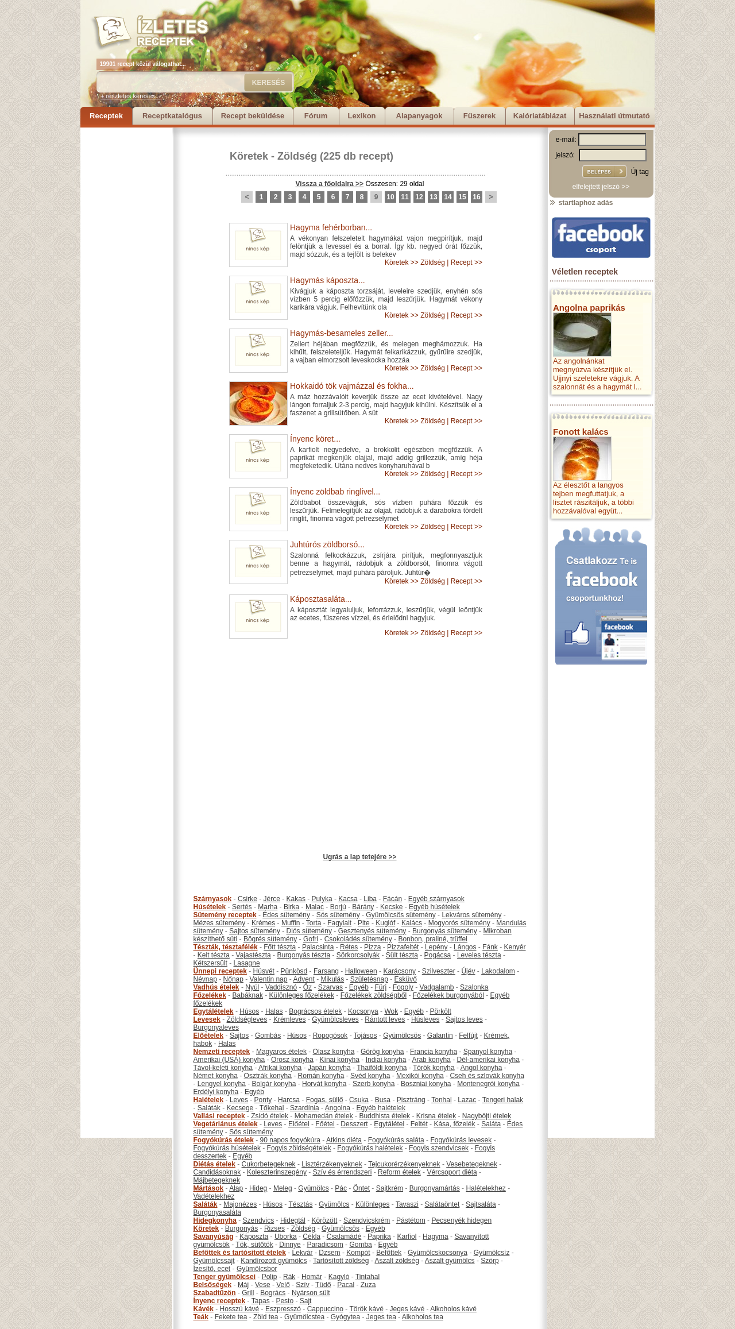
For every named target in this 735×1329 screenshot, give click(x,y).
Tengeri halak (502, 1100)
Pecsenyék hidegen (461, 1220)
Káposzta (253, 1237)
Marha (267, 907)
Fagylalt (339, 923)
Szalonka (474, 987)
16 (476, 197)
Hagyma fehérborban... (331, 227)
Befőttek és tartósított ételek (240, 1253)
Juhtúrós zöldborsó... (327, 544)
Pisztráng (411, 1100)
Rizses (274, 1228)
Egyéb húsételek (434, 907)
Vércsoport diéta (452, 1172)
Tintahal (367, 1277)
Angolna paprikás (589, 307)
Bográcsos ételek (315, 1011)
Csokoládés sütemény (358, 939)
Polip (269, 1277)
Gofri (310, 939)
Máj (243, 1285)
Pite (364, 923)
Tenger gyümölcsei (225, 1277)
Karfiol (406, 1237)
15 (462, 197)
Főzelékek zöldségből (374, 995)
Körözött (325, 1220)
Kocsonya (363, 1011)
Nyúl (252, 987)
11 (404, 197)
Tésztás (300, 1204)
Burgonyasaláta (217, 1212)
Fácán (392, 899)
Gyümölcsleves (335, 1019)
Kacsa (347, 899)
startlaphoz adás (581, 203)
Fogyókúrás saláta (396, 1140)
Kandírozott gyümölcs (274, 1261)
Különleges (372, 1204)
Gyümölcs (313, 1188)
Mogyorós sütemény (459, 923)
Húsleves (425, 1019)
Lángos (465, 947)
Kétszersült (210, 963)
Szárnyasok (213, 899)
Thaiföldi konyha (382, 1068)
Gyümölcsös (402, 1035)
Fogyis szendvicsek (439, 1148)
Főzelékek (210, 995)
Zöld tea (265, 1317)
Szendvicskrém (366, 1220)
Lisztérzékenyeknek (331, 1164)
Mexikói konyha (420, 1076)
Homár (311, 1277)
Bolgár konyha (274, 1084)
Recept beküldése (253, 115)
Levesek (207, 1019)
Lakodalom (498, 971)
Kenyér (515, 947)
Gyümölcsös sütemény (400, 915)
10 (390, 197)
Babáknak (248, 995)
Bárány (363, 907)
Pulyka (322, 899)
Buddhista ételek (384, 1116)
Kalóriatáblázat (539, 115)
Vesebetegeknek (471, 1164)
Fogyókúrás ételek (224, 1140)
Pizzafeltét (403, 947)
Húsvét (263, 971)
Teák (201, 1317)
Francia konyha (433, 1052)
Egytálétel (389, 1124)
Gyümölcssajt (214, 1261)
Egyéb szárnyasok (436, 899)
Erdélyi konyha (216, 1092)
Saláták (209, 1108)
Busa (382, 1100)
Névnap (205, 979)
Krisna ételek (436, 1116)
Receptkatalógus (172, 115)
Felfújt (468, 1035)
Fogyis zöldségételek (299, 1148)
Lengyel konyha (222, 1084)
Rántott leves (385, 1019)
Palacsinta (318, 947)
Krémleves (289, 1019)
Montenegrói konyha (488, 1084)
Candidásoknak (217, 1172)
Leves (239, 1100)
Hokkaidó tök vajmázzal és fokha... (352, 386)
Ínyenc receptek (220, 1301)
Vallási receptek (219, 1116)
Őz (307, 987)
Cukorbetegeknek (269, 1164)
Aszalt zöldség (396, 1261)
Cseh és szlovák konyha (487, 1076)
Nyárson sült (311, 1293)
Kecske (391, 907)
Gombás (268, 1035)
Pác (341, 1188)
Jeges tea (381, 1317)
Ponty (263, 1100)
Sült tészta (402, 955)
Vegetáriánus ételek (226, 1124)
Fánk (490, 947)
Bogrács (272, 1293)
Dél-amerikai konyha (488, 1060)
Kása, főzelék (454, 1124)
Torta (314, 923)
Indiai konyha (386, 1060)
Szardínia (304, 1108)
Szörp (489, 1261)
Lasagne (247, 963)
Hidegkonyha (215, 1220)
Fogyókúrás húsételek (227, 1148)
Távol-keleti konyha (223, 1068)
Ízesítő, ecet (212, 1269)
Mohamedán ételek (324, 1116)
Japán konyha (329, 1068)
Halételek (209, 1100)
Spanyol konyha (487, 1052)
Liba (370, 899)
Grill (248, 1293)
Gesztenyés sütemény (372, 931)
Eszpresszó (283, 1309)
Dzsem (329, 1253)
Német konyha (216, 1076)
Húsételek (210, 907)
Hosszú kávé (240, 1309)
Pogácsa (437, 955)
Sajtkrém (389, 1188)
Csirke (247, 899)
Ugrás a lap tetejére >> (359, 857)
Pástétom (410, 1220)
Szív (302, 1285)
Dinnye (289, 1245)
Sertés (242, 907)
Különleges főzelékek (301, 995)
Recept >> (466, 262)
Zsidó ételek (269, 1116)
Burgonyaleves (216, 1027)
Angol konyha (481, 1068)
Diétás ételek (214, 1164)
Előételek (209, 1035)
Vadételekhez (214, 1196)
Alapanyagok (419, 115)
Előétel (299, 1124)
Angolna (337, 1108)
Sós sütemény (338, 915)
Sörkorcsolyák (358, 955)
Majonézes (240, 1204)
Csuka (359, 1100)
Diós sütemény (309, 931)
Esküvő (405, 979)
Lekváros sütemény (471, 915)
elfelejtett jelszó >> (600, 187)
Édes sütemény (286, 915)
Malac (314, 907)
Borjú (338, 907)
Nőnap (233, 979)
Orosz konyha (292, 1060)
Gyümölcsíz (492, 1253)
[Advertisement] (126, 300)
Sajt (306, 1301)
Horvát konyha (324, 1084)
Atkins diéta (344, 1140)
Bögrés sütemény (270, 939)
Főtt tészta (280, 947)
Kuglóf (385, 923)
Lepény (436, 947)
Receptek (106, 115)
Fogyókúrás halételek (370, 1148)
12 (419, 197)
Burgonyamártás (434, 1188)
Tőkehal (272, 1108)
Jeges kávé (406, 1309)
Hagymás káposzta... (327, 280)
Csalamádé (344, 1237)
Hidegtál (292, 1220)
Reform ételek (399, 1172)
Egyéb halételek (381, 1108)
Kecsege (240, 1108)
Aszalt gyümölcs (450, 1261)
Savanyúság (214, 1237)
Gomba (360, 1245)
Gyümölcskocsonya (437, 1253)
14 (447, 197)
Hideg (258, 1188)
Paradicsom (325, 1245)
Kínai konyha (339, 1060)
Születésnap (369, 979)
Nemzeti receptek (222, 1052)
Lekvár (302, 1253)
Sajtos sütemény (254, 931)
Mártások (209, 1188)
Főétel (324, 1124)
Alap (236, 1188)
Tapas (261, 1301)
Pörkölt (440, 1011)
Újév (468, 971)
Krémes (263, 923)
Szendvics (258, 1220)
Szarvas (330, 987)
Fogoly (403, 987)
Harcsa (289, 1100)
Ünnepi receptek (220, 971)
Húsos (249, 1011)
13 (433, 197)
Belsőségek (213, 1285)
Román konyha (321, 1076)
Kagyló (339, 1277)
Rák (289, 1277)
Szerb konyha (373, 1084)
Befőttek (388, 1253)
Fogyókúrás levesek (461, 1140)
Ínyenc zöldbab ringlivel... (335, 491)
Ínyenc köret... (315, 438)
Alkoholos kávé (453, 1309)
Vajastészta (253, 955)
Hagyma (435, 1237)
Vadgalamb (437, 987)
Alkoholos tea (422, 1317)
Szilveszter (438, 971)
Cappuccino (325, 1309)
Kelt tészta (214, 955)
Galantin (440, 1035)
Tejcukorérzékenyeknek (404, 1164)
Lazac (467, 1100)
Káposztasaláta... (320, 599)
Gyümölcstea (304, 1317)
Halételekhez (485, 1188)
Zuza (368, 1285)
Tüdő (323, 1285)
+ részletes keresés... (130, 95)
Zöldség (297, 156)
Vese (262, 1285)
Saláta (491, 1124)
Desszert (354, 1124)
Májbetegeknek (217, 1180)
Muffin (290, 923)
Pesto (284, 1301)
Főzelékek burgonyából (448, 995)
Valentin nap (269, 979)
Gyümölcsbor (257, 1269)
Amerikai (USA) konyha (229, 1060)
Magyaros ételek (281, 1052)
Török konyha (434, 1068)
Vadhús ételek (216, 987)
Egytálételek (214, 1011)
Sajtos (239, 1035)
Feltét (419, 1124)
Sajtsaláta (481, 1204)
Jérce (272, 899)
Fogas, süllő (324, 1100)
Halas (274, 1011)
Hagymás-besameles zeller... (341, 333)
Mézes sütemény (220, 923)
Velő (282, 1285)
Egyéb (359, 987)
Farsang (326, 971)
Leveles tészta (479, 955)
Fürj (380, 987)
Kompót (358, 1253)
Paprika (379, 1237)
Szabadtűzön (215, 1293)
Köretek (249, 156)
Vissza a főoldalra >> (330, 184)
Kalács (411, 923)
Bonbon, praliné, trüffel (432, 939)
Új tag (640, 172)
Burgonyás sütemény (444, 931)
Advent (303, 979)
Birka (291, 907)
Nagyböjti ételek (486, 1116)
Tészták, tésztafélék (226, 947)
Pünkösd (294, 971)
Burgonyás (241, 1228)
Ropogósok (330, 1035)
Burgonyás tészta (303, 955)
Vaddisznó (281, 987)
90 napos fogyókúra (290, 1140)
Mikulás (332, 979)
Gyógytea (345, 1317)
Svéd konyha (370, 1076)
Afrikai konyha (279, 1068)
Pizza (372, 947)
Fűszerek (479, 115)
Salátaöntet (442, 1204)
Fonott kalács (581, 431)
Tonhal (441, 1100)
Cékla (311, 1237)
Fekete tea (231, 1317)
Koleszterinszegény (277, 1172)
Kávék (204, 1309)
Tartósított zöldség (341, 1261)
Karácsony (399, 971)
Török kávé (366, 1309)
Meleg (282, 1188)
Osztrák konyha (268, 1076)
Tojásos (365, 1035)
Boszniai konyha (426, 1084)
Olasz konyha (334, 1052)
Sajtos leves (464, 1019)
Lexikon (361, 115)
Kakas (296, 899)
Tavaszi (407, 1204)
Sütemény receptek (225, 915)
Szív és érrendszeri (342, 1172)
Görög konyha (382, 1052)
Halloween (361, 971)
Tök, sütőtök (254, 1245)
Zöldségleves (247, 1019)
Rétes (349, 947)
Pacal (345, 1285)
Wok (391, 1011)
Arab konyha (431, 1060)
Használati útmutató (614, 115)
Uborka (285, 1237)
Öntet (361, 1188)
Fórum (315, 115)
